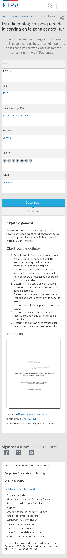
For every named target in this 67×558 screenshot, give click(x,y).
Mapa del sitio (24, 465)
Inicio (5, 15)
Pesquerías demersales (15, 115)
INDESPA (10, 507)
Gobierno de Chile (15, 495)
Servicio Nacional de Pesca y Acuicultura (26, 511)
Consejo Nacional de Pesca (20, 528)
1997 (5, 93)
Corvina (52, 15)
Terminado (8, 182)
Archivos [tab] (33, 211)
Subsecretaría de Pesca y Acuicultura (25, 503)
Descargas (42, 473)
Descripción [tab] (33, 202)
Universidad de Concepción (33, 413)
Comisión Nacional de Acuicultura (23, 532)
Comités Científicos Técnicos (21, 524)
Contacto (43, 465)
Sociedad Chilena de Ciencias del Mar (25, 536)
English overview (14, 480)
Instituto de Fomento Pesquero (22, 515)
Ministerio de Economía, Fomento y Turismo (28, 499)
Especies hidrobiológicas (23, 15)
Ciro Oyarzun (29, 418)
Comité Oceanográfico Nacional (22, 519)
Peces (42, 15)
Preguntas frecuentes (18, 473)
